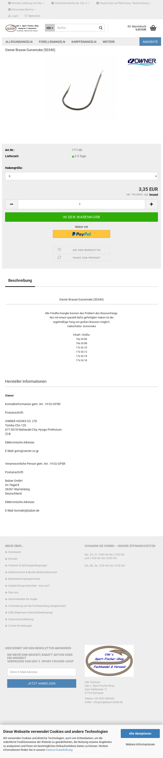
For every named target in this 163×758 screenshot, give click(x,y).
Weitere (109, 41)
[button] (11, 204)
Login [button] (13, 15)
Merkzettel (32, 15)
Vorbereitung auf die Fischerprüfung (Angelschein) (37, 605)
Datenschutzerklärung (59, 749)
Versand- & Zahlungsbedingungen (27, 565)
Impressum (14, 552)
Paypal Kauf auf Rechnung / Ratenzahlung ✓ (123, 3)
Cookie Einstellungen (20, 625)
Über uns (13, 592)
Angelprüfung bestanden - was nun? (29, 585)
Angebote (150, 41)
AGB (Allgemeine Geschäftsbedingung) (30, 612)
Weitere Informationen (140, 744)
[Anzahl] (81, 204)
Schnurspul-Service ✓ (22, 9)
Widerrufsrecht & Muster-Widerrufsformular (32, 572)
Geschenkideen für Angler (22, 599)
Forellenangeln (52, 41)
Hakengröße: (14, 168)
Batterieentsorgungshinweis (24, 578)
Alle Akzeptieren (140, 733)
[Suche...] (50, 28)
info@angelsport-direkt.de (108, 702)
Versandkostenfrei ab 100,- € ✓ (70, 3)
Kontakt (12, 558)
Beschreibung (20, 280)
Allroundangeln (19, 41)
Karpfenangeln (84, 41)
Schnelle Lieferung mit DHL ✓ (26, 3)
